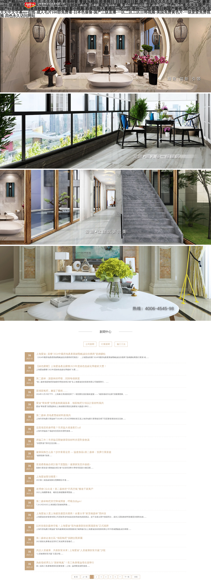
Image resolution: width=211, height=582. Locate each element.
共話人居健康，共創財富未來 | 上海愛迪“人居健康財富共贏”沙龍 (70, 550)
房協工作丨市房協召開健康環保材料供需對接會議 (62, 439)
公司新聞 (90, 344)
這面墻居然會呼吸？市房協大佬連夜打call (58, 427)
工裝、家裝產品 (110, 5)
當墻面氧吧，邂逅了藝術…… (52, 390)
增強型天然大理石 (140, 5)
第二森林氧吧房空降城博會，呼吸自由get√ (59, 501)
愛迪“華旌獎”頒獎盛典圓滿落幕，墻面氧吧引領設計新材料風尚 (70, 403)
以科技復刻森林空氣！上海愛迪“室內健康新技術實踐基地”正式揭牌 (72, 525)
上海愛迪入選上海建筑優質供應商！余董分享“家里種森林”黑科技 (71, 513)
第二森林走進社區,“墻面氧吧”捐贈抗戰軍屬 (59, 538)
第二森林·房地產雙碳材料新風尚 (53, 415)
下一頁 (126, 577)
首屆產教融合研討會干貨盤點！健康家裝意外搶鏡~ (63, 464)
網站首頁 (83, 5)
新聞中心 (167, 5)
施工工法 (121, 344)
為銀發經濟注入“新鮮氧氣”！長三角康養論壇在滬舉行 (65, 562)
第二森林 (124, 5)
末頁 (136, 577)
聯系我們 (179, 5)
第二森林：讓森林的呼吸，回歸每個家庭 (58, 378)
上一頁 (84, 577)
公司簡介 (95, 5)
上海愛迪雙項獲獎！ (47, 476)
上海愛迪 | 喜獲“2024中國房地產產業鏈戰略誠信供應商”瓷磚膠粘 (70, 354)
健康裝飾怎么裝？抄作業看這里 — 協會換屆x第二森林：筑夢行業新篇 (73, 452)
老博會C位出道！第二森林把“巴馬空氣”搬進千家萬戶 (64, 489)
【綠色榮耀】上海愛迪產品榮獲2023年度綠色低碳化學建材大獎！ (71, 366)
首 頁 (76, 577)
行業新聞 (105, 344)
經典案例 (155, 5)
